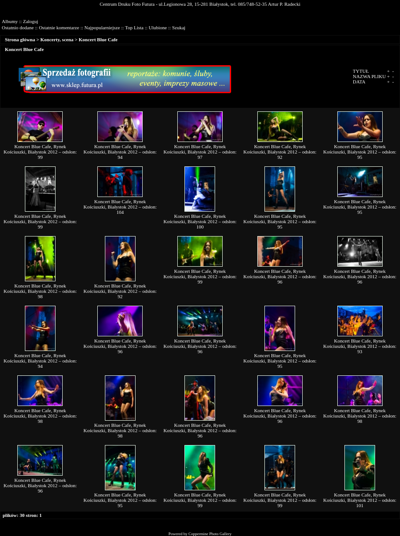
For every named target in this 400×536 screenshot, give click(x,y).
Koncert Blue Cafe (98, 39)
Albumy (10, 21)
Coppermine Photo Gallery (210, 534)
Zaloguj (30, 21)
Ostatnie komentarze (59, 27)
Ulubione (158, 27)
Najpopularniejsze (102, 27)
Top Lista (134, 27)
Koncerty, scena (57, 39)
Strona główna (20, 39)
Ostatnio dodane (18, 27)
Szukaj (178, 27)
